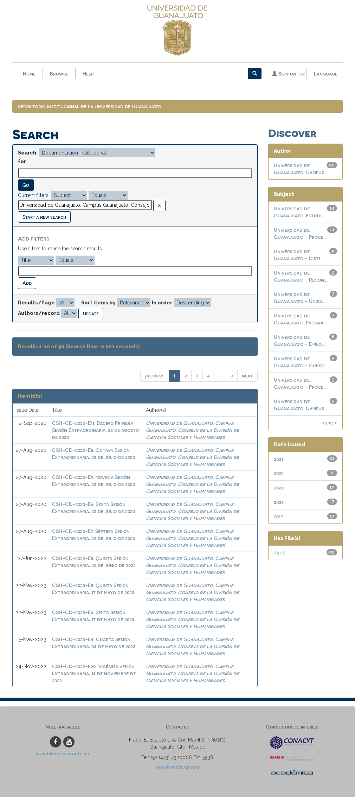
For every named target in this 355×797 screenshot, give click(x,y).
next (247, 376)
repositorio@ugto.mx (177, 767)
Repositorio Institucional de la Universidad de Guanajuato (89, 106)
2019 (278, 516)
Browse (59, 74)
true (279, 552)
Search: (28, 153)
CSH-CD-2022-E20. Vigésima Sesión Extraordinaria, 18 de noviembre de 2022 (94, 674)
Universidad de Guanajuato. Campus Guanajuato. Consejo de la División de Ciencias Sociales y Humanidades (192, 430)
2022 (279, 473)
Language (325, 74)
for (22, 161)
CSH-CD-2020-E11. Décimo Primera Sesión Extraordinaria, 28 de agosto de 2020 (95, 430)
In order (162, 302)
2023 (279, 502)
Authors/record (39, 313)
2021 (278, 459)
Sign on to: (288, 74)
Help (88, 74)
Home (29, 74)
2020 (279, 487)
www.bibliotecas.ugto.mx (63, 753)
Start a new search (44, 216)
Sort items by (98, 302)
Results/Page (36, 302)
